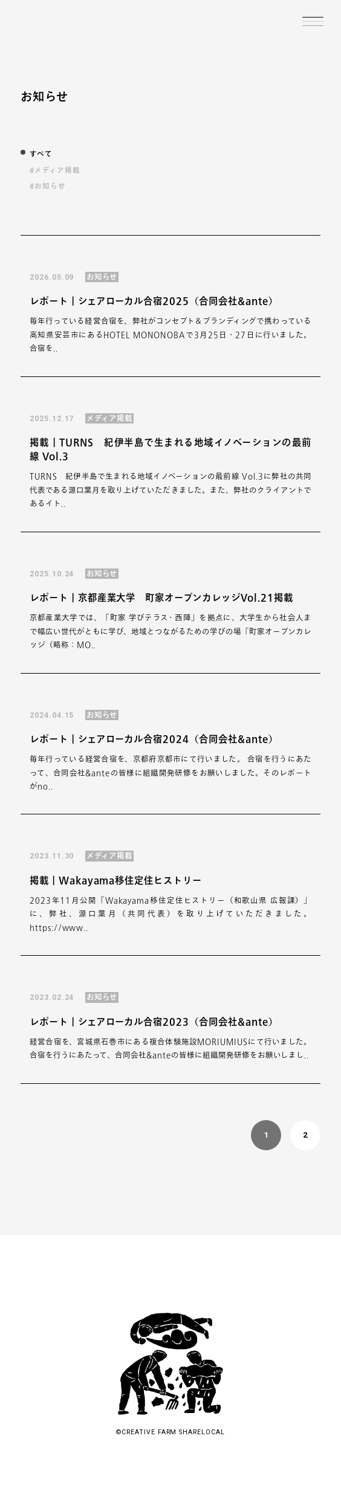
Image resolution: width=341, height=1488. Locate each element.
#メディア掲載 (55, 170)
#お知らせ (48, 185)
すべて (41, 153)
